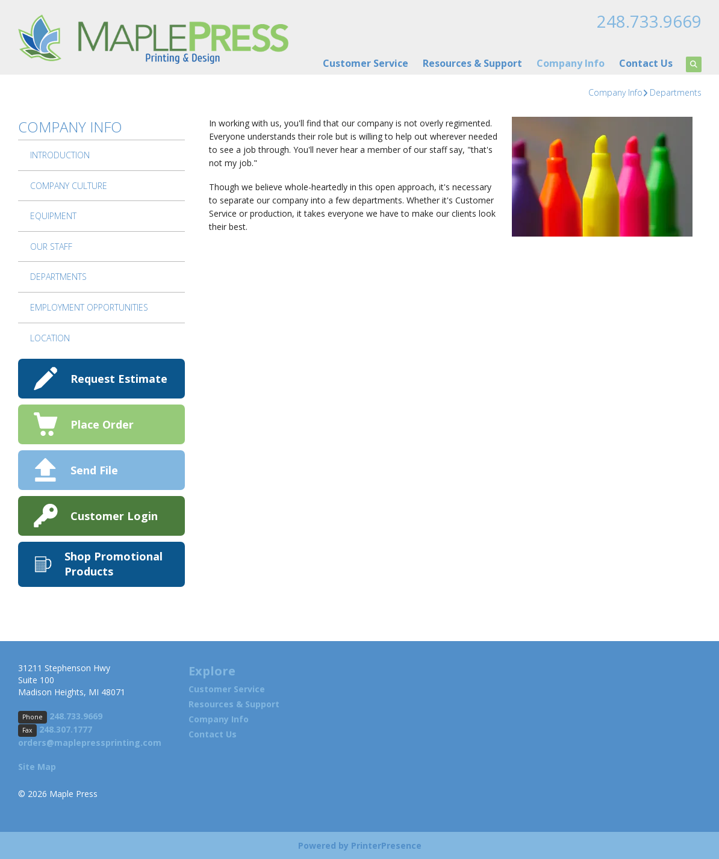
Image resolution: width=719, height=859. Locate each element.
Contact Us (646, 62)
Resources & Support (472, 62)
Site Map (37, 766)
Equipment (53, 215)
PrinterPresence (386, 845)
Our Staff (51, 246)
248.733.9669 (649, 21)
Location (50, 337)
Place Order (102, 424)
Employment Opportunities (89, 306)
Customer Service (365, 62)
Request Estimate (118, 378)
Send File (94, 469)
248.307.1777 (65, 728)
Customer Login (114, 515)
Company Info (571, 62)
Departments (676, 92)
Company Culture (68, 185)
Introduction (60, 154)
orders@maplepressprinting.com (89, 742)
